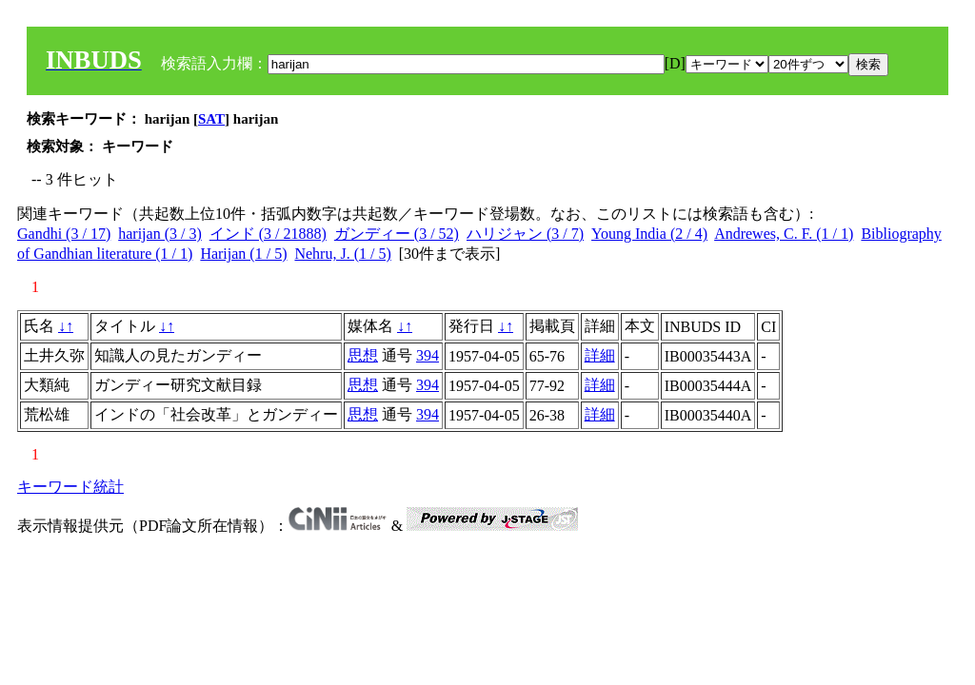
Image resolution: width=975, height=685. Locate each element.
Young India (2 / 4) (649, 233)
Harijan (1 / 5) (243, 253)
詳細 (600, 355)
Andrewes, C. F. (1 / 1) (783, 233)
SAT (211, 119)
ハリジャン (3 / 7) (525, 233)
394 (427, 355)
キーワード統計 (70, 487)
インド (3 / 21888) (268, 233)
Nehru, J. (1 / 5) (342, 253)
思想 (363, 355)
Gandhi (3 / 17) (63, 233)
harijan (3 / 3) (160, 233)
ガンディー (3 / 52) (396, 233)
